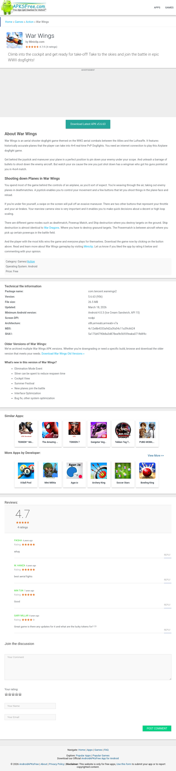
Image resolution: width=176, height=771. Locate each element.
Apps (157, 7)
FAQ (106, 749)
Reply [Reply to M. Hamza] (167, 579)
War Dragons (51, 227)
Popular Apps (83, 755)
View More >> (156, 455)
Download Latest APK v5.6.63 (88, 124)
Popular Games (101, 755)
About (44, 764)
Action (30, 21)
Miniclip (88, 246)
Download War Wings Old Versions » (63, 353)
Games (169, 7)
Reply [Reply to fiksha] (167, 555)
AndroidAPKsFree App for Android (100, 758)
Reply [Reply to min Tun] (167, 605)
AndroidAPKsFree (29, 764)
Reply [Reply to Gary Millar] (167, 630)
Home (8, 21)
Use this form (124, 764)
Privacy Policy (56, 764)
